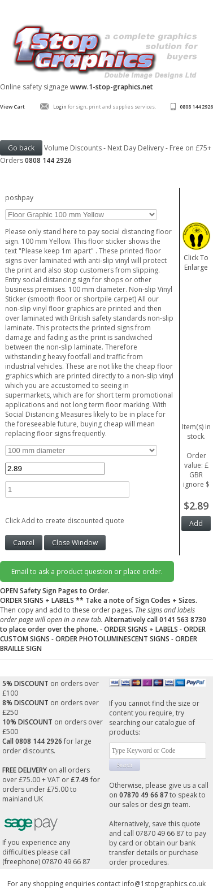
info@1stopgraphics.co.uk (164, 883)
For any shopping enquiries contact (64, 883)
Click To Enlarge (196, 257)
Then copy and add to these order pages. (103, 615)
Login (60, 106)
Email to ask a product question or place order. (87, 571)
